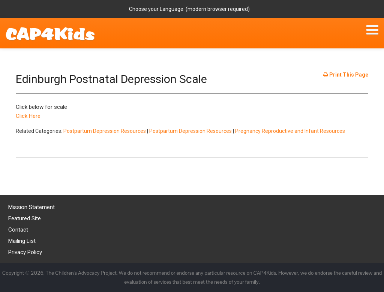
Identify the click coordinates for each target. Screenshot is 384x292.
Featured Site (24, 218)
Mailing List (22, 241)
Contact (18, 229)
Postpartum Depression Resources (104, 131)
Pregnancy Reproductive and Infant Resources (290, 131)
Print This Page (345, 75)
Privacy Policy (25, 252)
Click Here (28, 116)
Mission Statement (31, 207)
